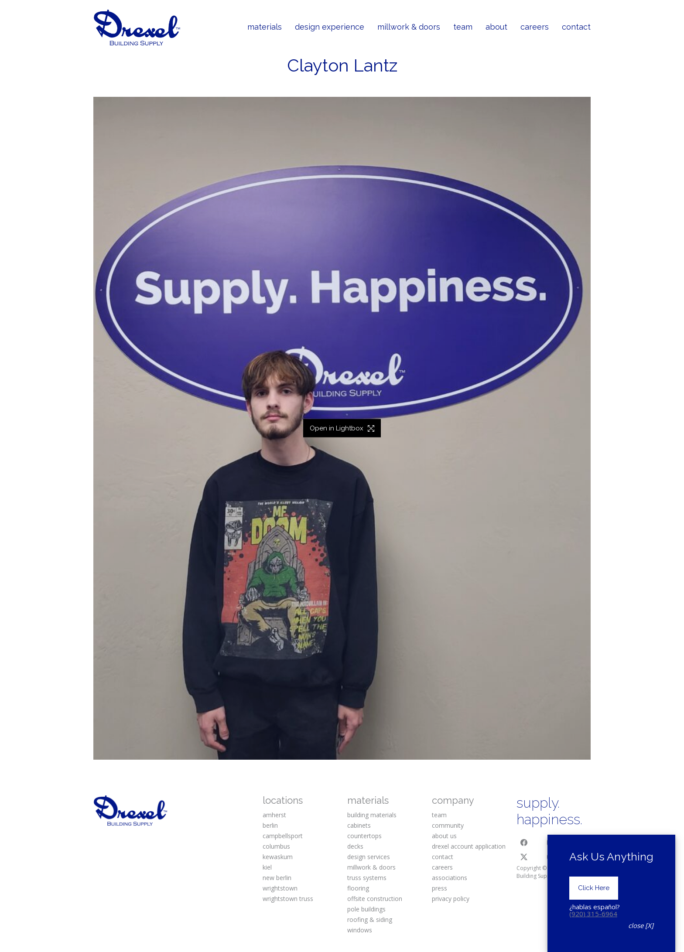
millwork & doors (371, 867)
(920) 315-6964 (593, 913)
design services (368, 857)
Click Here (593, 888)
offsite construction (374, 898)
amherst (274, 815)
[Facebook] (523, 842)
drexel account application (469, 846)
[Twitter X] (523, 857)
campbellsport (283, 836)
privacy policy (450, 898)
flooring (358, 888)
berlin (270, 825)
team (439, 815)
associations (449, 878)
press (439, 888)
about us (444, 836)
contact (442, 857)
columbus (276, 846)
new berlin (277, 878)
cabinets (359, 825)
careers (442, 867)
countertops (364, 836)
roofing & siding (369, 919)
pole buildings (366, 909)
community (448, 825)
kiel (267, 867)
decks (355, 846)
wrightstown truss (288, 898)
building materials (372, 815)
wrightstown (280, 888)
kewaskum (278, 857)
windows (359, 930)
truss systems (366, 878)
